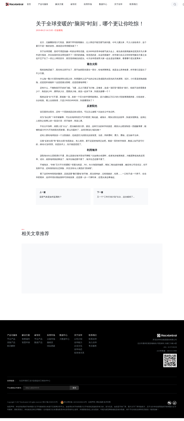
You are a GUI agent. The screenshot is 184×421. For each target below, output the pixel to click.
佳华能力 (78, 342)
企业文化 (78, 346)
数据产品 (38, 342)
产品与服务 (43, 4)
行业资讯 (59, 30)
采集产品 (11, 342)
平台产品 (11, 339)
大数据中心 (65, 339)
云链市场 (51, 339)
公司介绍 (78, 339)
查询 (74, 388)
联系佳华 (93, 339)
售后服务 (93, 346)
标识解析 (11, 346)
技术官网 (107, 402)
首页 (29, 4)
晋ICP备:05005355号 (50, 402)
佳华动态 (78, 349)
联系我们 (134, 4)
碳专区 (74, 4)
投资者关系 (79, 353)
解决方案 (59, 4)
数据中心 (103, 4)
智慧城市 (26, 339)
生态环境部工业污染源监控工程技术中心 (34, 381)
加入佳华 (93, 342)
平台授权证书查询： (15, 388)
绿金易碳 (51, 346)
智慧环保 (26, 342)
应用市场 (88, 4)
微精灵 (50, 342)
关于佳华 (118, 4)
